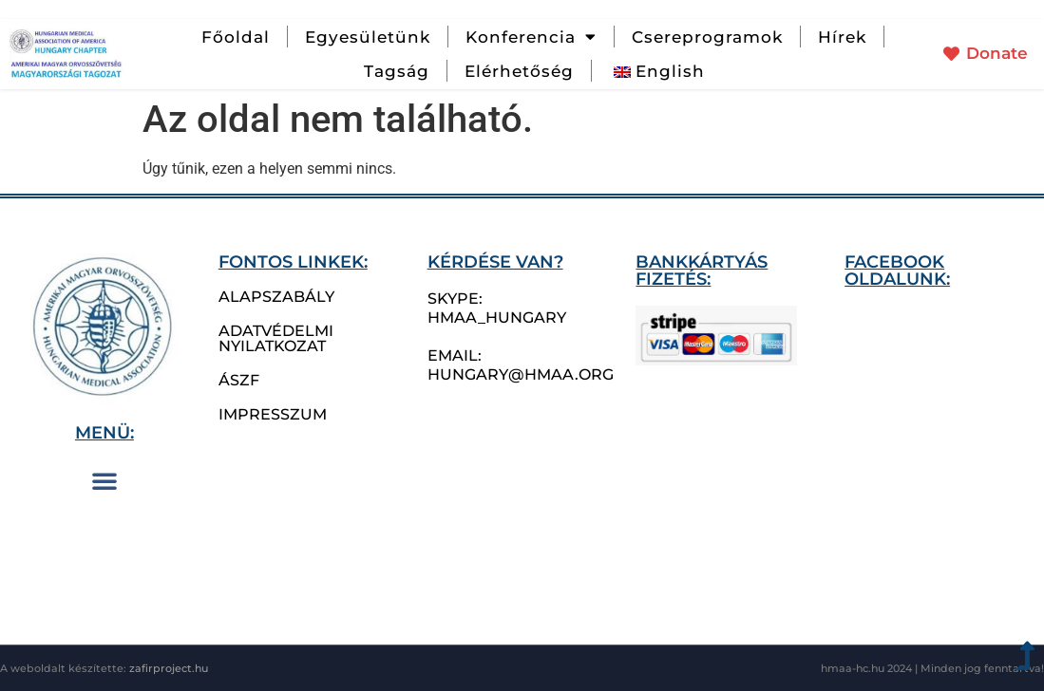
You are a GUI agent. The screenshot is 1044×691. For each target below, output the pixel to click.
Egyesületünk (367, 37)
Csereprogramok (707, 37)
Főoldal (235, 37)
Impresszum (272, 414)
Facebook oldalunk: (897, 270)
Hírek (842, 37)
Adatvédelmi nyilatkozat (275, 338)
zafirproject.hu (168, 668)
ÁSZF (238, 380)
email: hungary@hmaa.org (520, 364)
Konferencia (531, 37)
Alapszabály (276, 297)
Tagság (396, 71)
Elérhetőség (519, 71)
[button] (104, 480)
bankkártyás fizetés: (702, 270)
